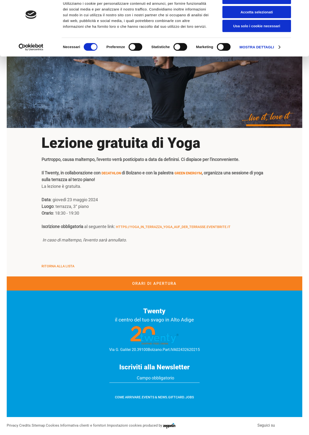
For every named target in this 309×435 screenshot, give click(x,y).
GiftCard (176, 397)
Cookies (54, 425)
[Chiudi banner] (301, 7)
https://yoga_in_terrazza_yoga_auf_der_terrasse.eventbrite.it (173, 227)
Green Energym (188, 173)
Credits (26, 425)
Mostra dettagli (256, 61)
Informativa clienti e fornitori (86, 425)
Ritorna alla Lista (58, 266)
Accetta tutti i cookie (256, 12)
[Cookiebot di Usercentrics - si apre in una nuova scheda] (31, 61)
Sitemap (40, 425)
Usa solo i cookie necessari (256, 40)
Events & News (154, 397)
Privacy (13, 425)
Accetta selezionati (256, 26)
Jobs (189, 397)
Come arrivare (128, 397)
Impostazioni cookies (129, 425)
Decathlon (111, 173)
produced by (165, 425)
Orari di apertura (154, 283)
